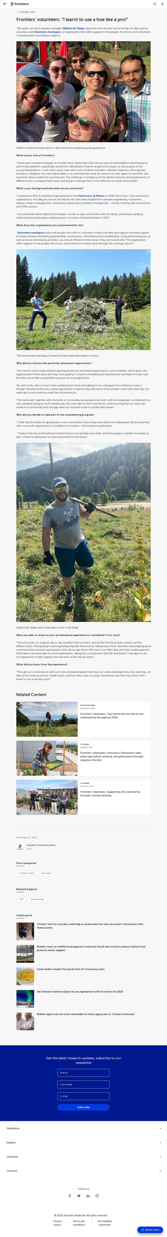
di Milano (99, 195)
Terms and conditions (79, 1223)
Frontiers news (27, 12)
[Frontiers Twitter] (79, 1196)
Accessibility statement (105, 1223)
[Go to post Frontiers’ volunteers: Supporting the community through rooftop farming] (83, 797)
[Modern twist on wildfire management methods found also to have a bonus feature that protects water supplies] (26, 954)
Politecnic (84, 195)
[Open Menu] (5, 4)
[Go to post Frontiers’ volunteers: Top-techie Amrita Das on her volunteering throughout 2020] (83, 719)
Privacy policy (57, 1223)
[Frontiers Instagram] (97, 1196)
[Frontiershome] (20, 4)
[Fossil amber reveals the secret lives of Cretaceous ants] (26, 976)
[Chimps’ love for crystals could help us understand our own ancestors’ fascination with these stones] (26, 931)
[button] (83, 91)
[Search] (155, 4)
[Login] (163, 4)
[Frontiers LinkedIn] (88, 1196)
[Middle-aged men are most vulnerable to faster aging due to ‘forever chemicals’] (26, 1021)
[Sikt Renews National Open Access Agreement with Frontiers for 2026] (26, 999)
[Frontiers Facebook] (70, 1196)
